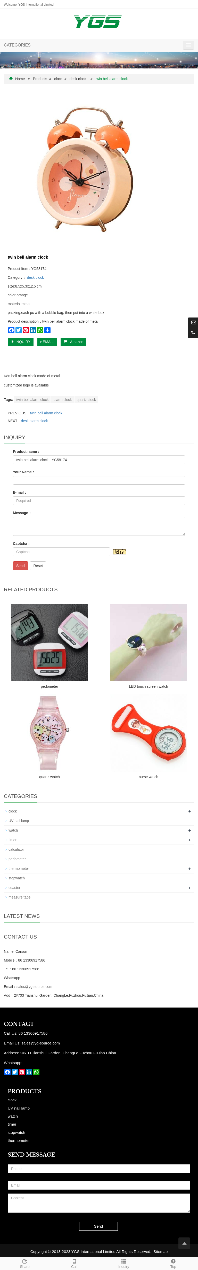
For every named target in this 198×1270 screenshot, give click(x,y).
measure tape (20, 897)
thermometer (19, 868)
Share (25, 1263)
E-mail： (20, 492)
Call (74, 1263)
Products (40, 79)
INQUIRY (20, 342)
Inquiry (123, 1263)
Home (20, 79)
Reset (38, 566)
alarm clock (62, 400)
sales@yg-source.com (34, 987)
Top (173, 1263)
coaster (14, 888)
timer (12, 840)
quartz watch (49, 777)
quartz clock (86, 400)
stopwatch (17, 878)
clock (58, 79)
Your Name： (24, 472)
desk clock (78, 79)
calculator (16, 849)
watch (13, 830)
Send (20, 566)
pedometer (49, 686)
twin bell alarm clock (32, 400)
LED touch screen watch (148, 686)
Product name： (26, 452)
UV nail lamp (19, 821)
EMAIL (47, 342)
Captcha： (22, 543)
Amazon (73, 342)
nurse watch (148, 777)
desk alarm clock (34, 421)
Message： (22, 513)
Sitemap (160, 1251)
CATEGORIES (17, 45)
